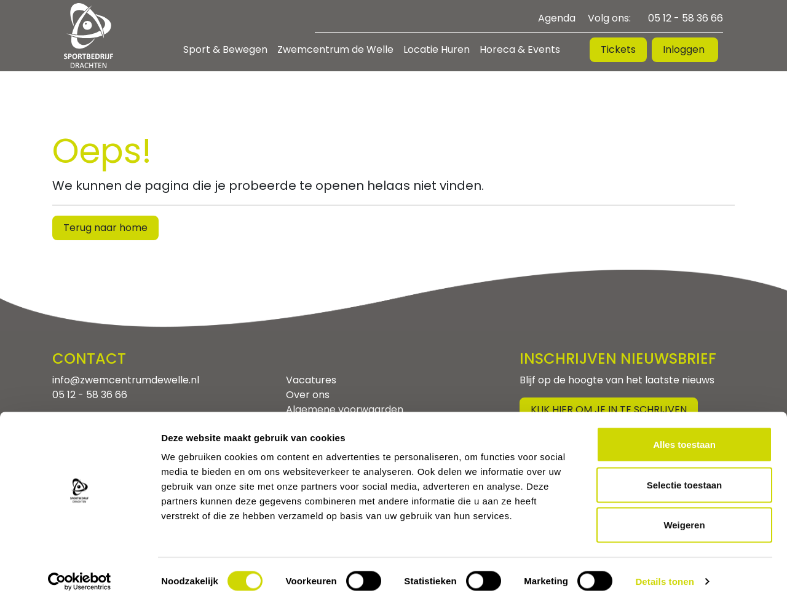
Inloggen (685, 49)
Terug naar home (105, 228)
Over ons (308, 395)
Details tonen (664, 575)
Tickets (618, 49)
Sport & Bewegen (225, 49)
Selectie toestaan (684, 478)
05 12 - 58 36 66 (685, 18)
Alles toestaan (684, 438)
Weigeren (684, 518)
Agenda (556, 18)
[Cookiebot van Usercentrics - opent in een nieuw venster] (79, 575)
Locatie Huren (436, 49)
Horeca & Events (520, 49)
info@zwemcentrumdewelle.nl (125, 380)
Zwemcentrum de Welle (335, 49)
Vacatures (311, 380)
